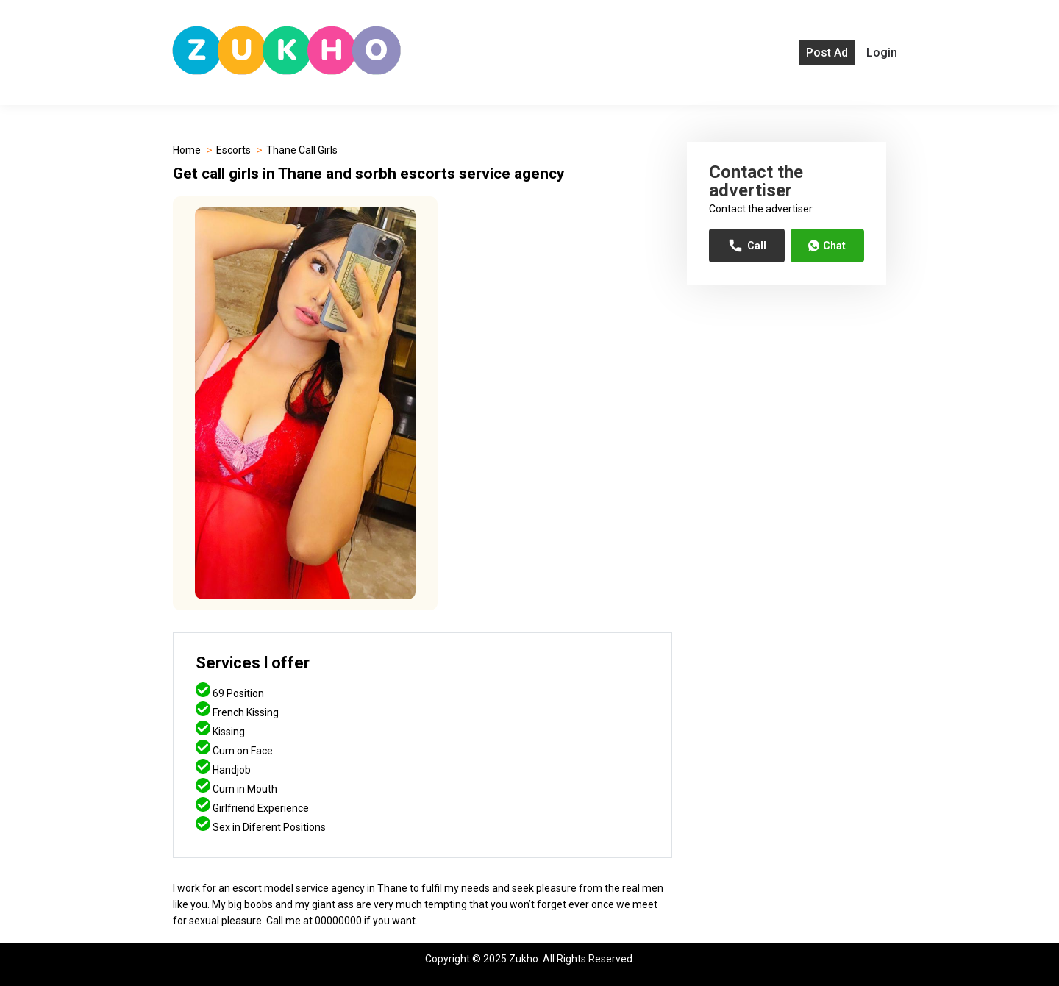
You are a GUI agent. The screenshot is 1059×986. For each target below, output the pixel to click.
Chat (827, 245)
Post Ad (827, 53)
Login (881, 53)
